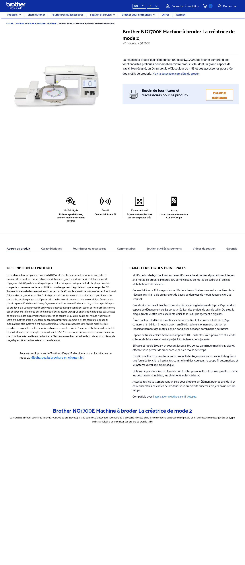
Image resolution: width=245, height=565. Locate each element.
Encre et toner (36, 15)
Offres (165, 15)
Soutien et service (102, 15)
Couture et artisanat (36, 23)
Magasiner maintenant (219, 95)
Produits (14, 15)
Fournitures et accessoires (67, 15)
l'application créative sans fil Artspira (175, 396)
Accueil (9, 23)
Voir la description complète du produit (176, 73)
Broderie (52, 23)
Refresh (180, 15)
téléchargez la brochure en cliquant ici (56, 357)
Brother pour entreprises (138, 15)
